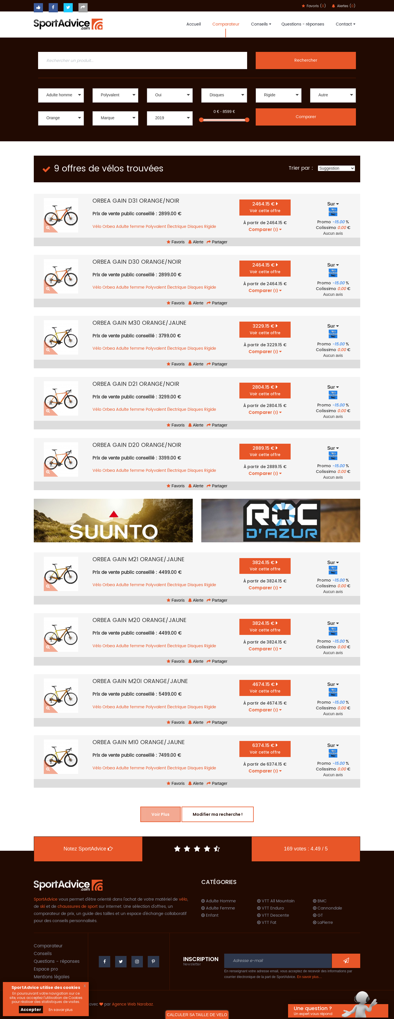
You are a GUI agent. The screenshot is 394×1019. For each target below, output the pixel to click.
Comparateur (225, 24)
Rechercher (305, 60)
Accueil (193, 24)
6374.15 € (265, 748)
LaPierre (323, 923)
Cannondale (327, 908)
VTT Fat (266, 923)
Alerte (196, 242)
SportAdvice (46, 899)
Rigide (210, 226)
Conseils (260, 24)
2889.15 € (265, 451)
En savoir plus (61, 1009)
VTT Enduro (270, 908)
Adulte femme (130, 226)
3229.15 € (265, 329)
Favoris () (314, 6)
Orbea (109, 226)
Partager (217, 242)
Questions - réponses (302, 24)
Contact (345, 24)
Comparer (306, 117)
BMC (320, 901)
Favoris (176, 242)
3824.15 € (265, 565)
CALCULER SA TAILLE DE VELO (197, 1014)
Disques (195, 226)
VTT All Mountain (276, 901)
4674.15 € (265, 687)
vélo (183, 899)
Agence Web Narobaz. (133, 1005)
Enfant (209, 915)
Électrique (176, 226)
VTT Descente (273, 915)
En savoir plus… (309, 977)
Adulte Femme (218, 908)
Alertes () (344, 6)
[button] (61, 95)
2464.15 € (265, 207)
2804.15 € (265, 390)
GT (318, 915)
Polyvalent (156, 226)
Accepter (31, 1009)
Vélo (96, 226)
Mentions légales (52, 977)
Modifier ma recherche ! (218, 814)
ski (42, 906)
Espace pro (46, 969)
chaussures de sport (78, 906)
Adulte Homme (218, 901)
